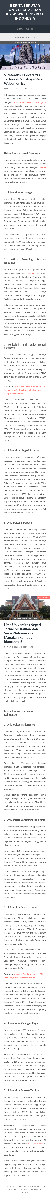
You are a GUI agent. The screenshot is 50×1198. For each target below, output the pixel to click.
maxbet (42, 167)
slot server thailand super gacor (30, 102)
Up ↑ (26, 1192)
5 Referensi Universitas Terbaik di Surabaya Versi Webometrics (23, 79)
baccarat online (35, 1143)
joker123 (31, 273)
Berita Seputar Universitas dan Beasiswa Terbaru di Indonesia (25, 11)
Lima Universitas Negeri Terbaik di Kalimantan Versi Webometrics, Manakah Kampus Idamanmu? (22, 633)
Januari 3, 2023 (11, 89)
